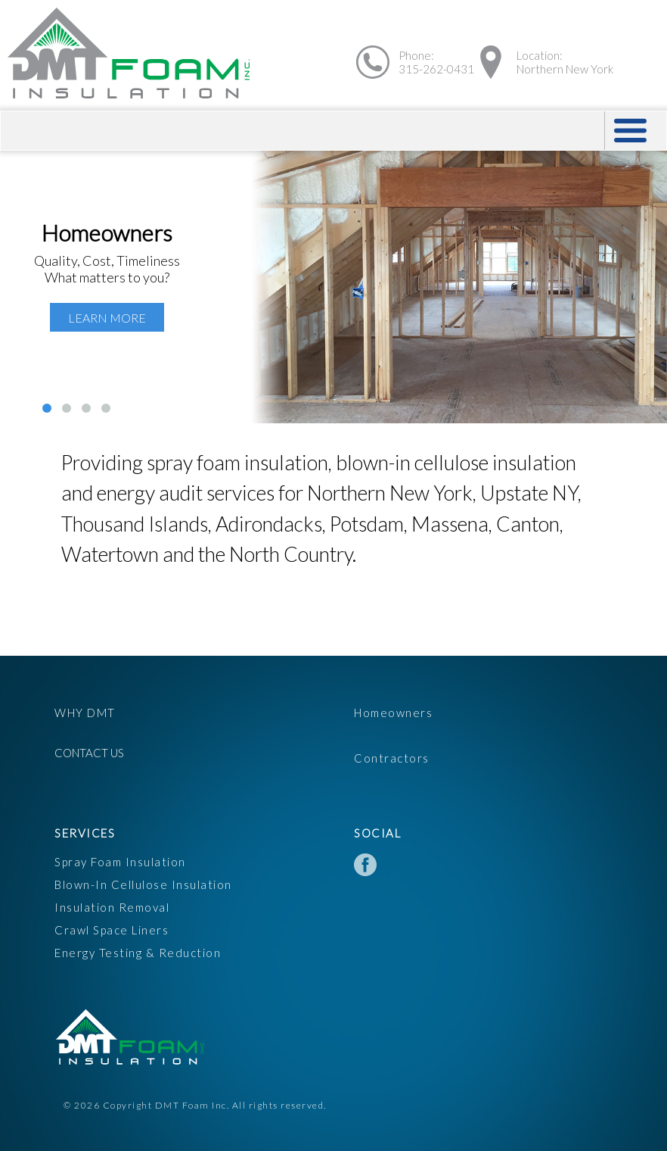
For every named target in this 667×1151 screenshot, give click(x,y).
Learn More (107, 317)
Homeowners (393, 712)
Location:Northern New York (565, 62)
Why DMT (85, 712)
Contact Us (89, 753)
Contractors (392, 758)
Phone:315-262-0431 (436, 62)
